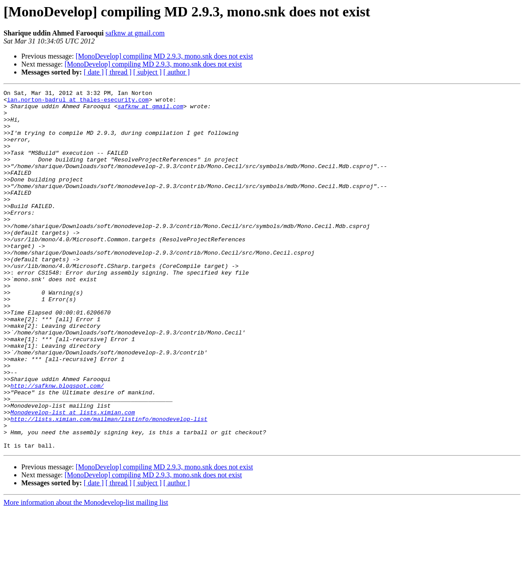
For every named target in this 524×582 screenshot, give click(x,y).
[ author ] (176, 72)
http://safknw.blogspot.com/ (57, 445)
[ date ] (94, 72)
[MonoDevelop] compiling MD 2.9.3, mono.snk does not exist (164, 56)
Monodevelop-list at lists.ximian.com (73, 477)
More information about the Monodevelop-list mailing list (86, 574)
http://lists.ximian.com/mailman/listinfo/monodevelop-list (109, 485)
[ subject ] (147, 72)
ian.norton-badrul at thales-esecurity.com (78, 102)
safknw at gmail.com (135, 33)
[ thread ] (118, 72)
